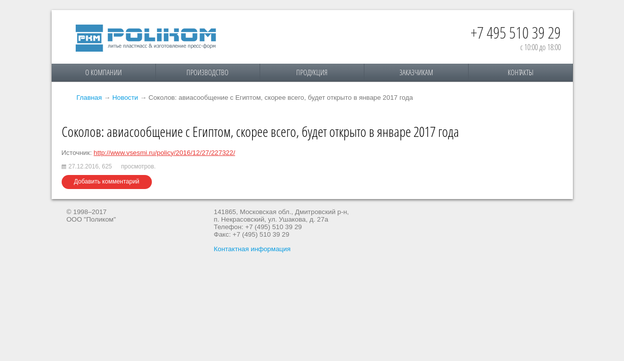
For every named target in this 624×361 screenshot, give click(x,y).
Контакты (520, 72)
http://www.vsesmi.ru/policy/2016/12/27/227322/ (164, 152)
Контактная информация (252, 249)
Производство (207, 72)
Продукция (311, 72)
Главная (89, 97)
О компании (103, 72)
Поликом (146, 38)
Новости (125, 97)
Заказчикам (416, 72)
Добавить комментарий (106, 181)
